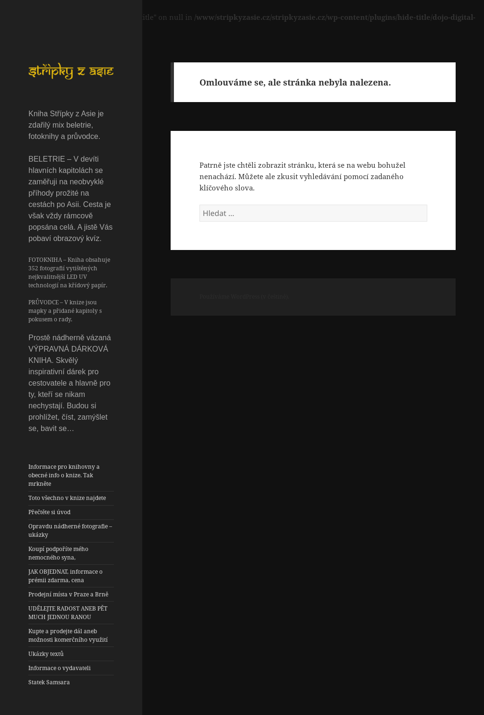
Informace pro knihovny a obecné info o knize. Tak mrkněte (64, 475)
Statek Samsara (49, 682)
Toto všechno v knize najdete (67, 498)
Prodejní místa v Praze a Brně (68, 594)
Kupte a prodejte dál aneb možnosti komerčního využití (68, 635)
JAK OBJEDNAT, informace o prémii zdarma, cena (65, 576)
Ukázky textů (46, 654)
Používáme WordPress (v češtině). (244, 297)
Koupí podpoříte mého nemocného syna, (58, 553)
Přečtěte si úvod (49, 512)
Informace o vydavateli (59, 668)
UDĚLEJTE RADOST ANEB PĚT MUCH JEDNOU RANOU (67, 612)
